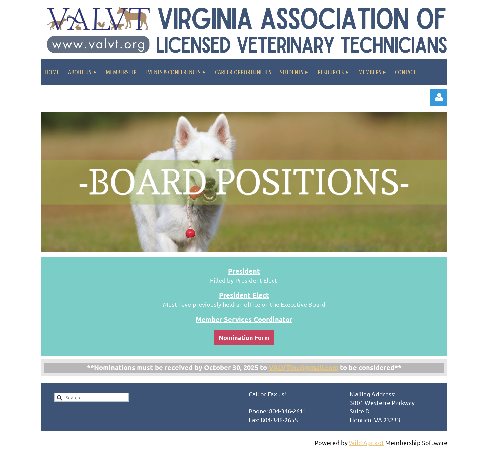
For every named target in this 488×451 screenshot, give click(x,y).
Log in (438, 97)
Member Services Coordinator (244, 319)
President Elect (244, 295)
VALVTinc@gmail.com (303, 367)
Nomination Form (244, 337)
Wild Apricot (366, 442)
